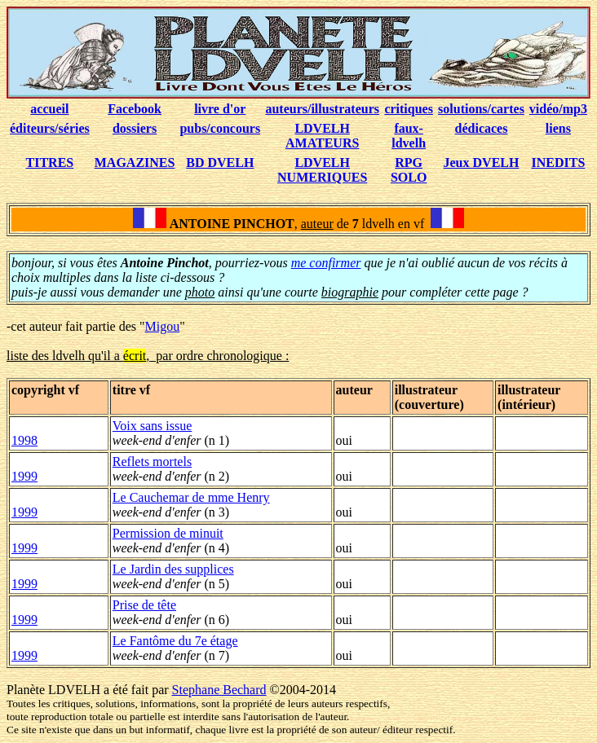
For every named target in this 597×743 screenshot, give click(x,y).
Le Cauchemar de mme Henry (191, 497)
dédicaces (481, 128)
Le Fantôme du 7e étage (175, 641)
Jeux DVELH (482, 162)
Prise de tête (144, 605)
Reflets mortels (152, 461)
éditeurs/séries (50, 128)
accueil (49, 109)
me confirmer (326, 263)
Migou (162, 326)
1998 (24, 440)
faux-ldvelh (408, 135)
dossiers (135, 128)
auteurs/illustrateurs (322, 109)
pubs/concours (219, 128)
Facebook (134, 109)
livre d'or (219, 109)
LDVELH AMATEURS (322, 135)
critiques (408, 109)
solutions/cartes (481, 109)
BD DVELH (220, 162)
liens (558, 128)
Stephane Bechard (219, 690)
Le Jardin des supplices (173, 569)
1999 (24, 476)
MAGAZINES (135, 162)
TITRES (50, 162)
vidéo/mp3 (558, 109)
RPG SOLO (409, 170)
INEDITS (559, 162)
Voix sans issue (152, 426)
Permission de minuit (168, 533)
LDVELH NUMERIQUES (322, 170)
